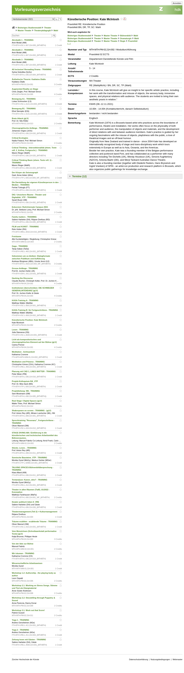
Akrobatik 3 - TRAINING (23, 59)
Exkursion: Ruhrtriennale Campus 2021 (30, 207)
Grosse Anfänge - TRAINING (25, 268)
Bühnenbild (125, 36)
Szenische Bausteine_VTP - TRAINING (30, 457)
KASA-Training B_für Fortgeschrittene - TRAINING (35, 310)
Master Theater (24, 30)
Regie (122, 41)
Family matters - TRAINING (24, 217)
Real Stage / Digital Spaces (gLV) (27, 401)
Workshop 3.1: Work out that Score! (28, 610)
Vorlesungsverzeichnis (38, 9)
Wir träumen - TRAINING (23, 553)
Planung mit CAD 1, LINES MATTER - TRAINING (34, 371)
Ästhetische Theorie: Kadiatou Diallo (29, 79)
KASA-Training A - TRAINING (25, 300)
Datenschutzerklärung (138, 659)
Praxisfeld (132, 41)
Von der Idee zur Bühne (23, 544)
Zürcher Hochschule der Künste (25, 659)
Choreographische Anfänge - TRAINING (30, 128)
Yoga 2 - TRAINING (21, 630)
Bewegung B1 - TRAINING (24, 108)
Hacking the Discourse (22, 278)
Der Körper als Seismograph (25, 172)
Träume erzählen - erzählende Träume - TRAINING (35, 521)
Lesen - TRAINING (20, 330)
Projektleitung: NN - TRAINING (26, 391)
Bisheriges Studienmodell (29, 28)
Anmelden (177, 3)
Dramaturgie (126, 38)
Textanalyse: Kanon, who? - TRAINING (30, 480)
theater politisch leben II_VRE (26, 502)
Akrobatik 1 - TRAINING (23, 40)
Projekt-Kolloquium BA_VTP (25, 381)
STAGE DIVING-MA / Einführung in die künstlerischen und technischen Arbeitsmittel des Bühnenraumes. (35, 435)
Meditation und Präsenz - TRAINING (28, 362)
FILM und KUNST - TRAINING (25, 227)
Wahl (56, 30)
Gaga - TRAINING (20, 246)
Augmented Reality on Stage (25, 89)
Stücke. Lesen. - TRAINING (24, 448)
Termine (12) (79, 176)
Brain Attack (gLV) (20, 118)
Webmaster (177, 659)
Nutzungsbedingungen (160, 659)
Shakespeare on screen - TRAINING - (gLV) (32, 410)
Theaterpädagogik (42, 30)
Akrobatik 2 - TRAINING (23, 50)
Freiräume (17, 236)
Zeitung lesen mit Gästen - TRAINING (29, 639)
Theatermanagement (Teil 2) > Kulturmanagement (35, 512)
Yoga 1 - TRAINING (21, 620)
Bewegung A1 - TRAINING (24, 99)
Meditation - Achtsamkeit (23, 352)
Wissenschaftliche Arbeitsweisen (27, 563)
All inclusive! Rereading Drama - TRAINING (32, 69)
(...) (69, 44)
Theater (47, 28)
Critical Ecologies (20, 138)
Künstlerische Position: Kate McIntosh (30, 320)
